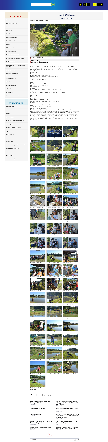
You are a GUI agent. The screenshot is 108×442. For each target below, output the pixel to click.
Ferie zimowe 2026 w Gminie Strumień (67, 15)
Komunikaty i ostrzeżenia (11, 23)
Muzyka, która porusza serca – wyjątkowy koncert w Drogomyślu (41, 422)
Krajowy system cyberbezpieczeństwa (14, 96)
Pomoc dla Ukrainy (67, 13)
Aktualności (32, 20)
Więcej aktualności (51, 435)
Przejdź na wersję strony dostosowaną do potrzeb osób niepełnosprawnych (84, 4)
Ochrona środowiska (10, 48)
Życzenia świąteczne (35, 414)
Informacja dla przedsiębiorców (13, 54)
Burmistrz (8, 27)
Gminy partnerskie (10, 134)
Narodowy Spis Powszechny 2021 (13, 127)
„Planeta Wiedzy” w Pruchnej (37, 408)
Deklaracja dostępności (11, 85)
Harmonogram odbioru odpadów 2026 (67, 17)
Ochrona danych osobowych (12, 89)
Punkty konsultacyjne (11, 159)
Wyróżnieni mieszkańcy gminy (12, 148)
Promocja (8, 152)
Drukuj (77, 439)
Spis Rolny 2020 (9, 124)
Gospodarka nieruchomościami (12, 41)
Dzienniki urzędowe (10, 82)
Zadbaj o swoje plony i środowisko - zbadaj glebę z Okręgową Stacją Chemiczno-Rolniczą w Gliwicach (41, 401)
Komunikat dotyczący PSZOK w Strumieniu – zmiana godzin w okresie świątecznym (67, 427)
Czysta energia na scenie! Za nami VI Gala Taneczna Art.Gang (66, 422)
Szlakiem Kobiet (9, 141)
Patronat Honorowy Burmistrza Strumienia (15, 145)
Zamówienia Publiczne (11, 78)
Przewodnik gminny (10, 106)
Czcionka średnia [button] (98, 4)
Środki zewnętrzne (10, 61)
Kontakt (8, 20)
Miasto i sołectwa (10, 110)
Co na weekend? (66, 14)
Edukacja (8, 44)
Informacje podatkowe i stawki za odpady (15, 58)
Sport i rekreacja (10, 117)
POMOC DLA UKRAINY (10, 70)
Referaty (8, 34)
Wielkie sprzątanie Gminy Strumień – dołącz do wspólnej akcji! (67, 409)
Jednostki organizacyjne (11, 37)
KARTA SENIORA (9, 155)
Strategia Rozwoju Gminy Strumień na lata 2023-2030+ (15, 66)
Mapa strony (88, 4)
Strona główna (80, 4)
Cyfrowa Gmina (9, 92)
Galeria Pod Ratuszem (11, 138)
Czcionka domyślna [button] (94, 4)
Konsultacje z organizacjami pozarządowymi (12, 74)
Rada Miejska (9, 30)
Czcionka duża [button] (101, 4)
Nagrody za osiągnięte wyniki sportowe (15, 120)
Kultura (8, 113)
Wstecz (34, 439)
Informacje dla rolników (11, 51)
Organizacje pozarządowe (12, 131)
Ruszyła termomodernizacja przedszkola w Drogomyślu (41, 427)
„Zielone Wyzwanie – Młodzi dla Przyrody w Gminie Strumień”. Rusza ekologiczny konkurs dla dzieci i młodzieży (67, 416)
